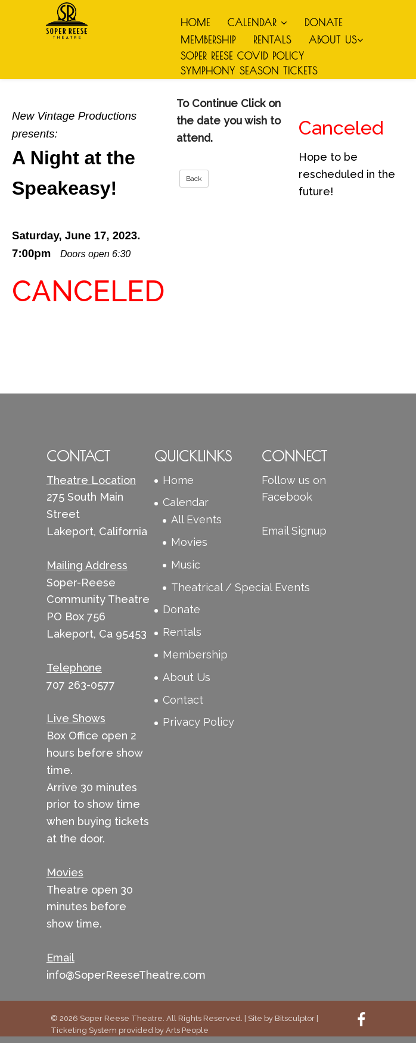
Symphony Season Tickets (249, 70)
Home (195, 22)
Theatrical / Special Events (240, 587)
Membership (208, 40)
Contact (183, 700)
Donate (324, 22)
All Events (196, 519)
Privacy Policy (198, 722)
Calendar (257, 22)
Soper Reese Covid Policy (243, 56)
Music (185, 564)
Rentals (272, 40)
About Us (336, 40)
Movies (189, 542)
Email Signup (294, 530)
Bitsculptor (295, 1018)
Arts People (187, 1030)
